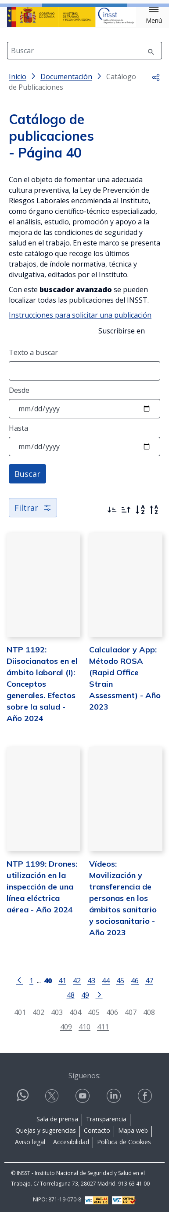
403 (57, 1019)
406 (112, 1019)
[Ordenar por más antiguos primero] (126, 517)
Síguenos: (84, 1082)
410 (84, 1033)
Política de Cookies (124, 1149)
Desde (19, 397)
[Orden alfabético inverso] (154, 517)
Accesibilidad (71, 1149)
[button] (154, 15)
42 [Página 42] (77, 987)
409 (66, 1033)
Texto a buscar (33, 359)
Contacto (97, 1137)
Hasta (18, 435)
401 (20, 1019)
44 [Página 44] (106, 987)
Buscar (27, 481)
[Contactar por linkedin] (114, 1103)
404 (75, 1019)
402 (38, 1019)
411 (103, 1033)
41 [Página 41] (62, 987)
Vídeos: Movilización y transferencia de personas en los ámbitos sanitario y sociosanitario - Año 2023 (123, 905)
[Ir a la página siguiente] (99, 1001)
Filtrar (32, 514)
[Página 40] (47, 986)
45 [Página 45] (120, 987)
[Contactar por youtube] (83, 1103)
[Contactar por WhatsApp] (23, 1106)
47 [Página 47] (149, 987)
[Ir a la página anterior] (19, 986)
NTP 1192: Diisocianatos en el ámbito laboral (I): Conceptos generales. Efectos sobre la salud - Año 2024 (42, 691)
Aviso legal (30, 1149)
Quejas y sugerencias (45, 1137)
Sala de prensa (57, 1126)
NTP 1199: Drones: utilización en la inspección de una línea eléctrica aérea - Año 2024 (42, 894)
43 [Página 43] (91, 987)
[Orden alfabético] (140, 517)
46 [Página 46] (135, 987)
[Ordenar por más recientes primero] (112, 517)
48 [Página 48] (71, 1002)
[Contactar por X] (52, 1103)
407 (131, 1019)
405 (94, 1019)
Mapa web (133, 1137)
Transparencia (106, 1126)
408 (149, 1019)
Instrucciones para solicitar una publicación (80, 322)
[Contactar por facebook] (146, 1103)
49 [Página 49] (85, 1002)
